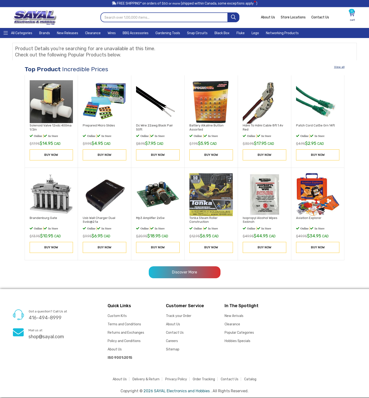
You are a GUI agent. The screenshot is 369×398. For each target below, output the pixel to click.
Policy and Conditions (124, 341)
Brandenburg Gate (43, 218)
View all (339, 67)
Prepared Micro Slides (99, 126)
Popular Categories (239, 333)
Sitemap (172, 350)
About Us (268, 18)
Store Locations (293, 18)
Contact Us (320, 18)
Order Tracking (204, 380)
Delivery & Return (146, 380)
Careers (172, 341)
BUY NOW (51, 155)
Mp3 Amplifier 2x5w (150, 218)
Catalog (250, 380)
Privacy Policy (176, 380)
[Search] (233, 18)
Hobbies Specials (237, 341)
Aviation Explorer (308, 218)
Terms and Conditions (124, 325)
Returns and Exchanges (126, 333)
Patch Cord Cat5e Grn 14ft (315, 126)
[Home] (18, 33)
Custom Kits (117, 316)
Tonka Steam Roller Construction (203, 220)
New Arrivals (234, 316)
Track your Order (178, 316)
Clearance (232, 325)
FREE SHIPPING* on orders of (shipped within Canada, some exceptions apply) (184, 4)
